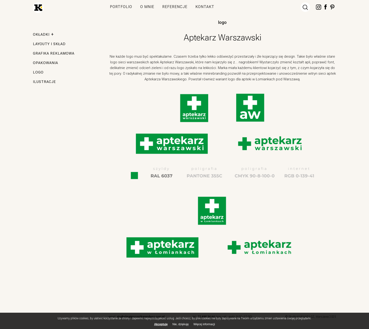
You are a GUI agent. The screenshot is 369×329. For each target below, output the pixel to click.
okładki (41, 34)
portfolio (121, 6)
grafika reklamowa (53, 53)
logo (222, 22)
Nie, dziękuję (180, 325)
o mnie (147, 6)
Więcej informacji (204, 325)
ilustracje (44, 82)
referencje (174, 6)
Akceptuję (161, 325)
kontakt (204, 6)
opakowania (45, 63)
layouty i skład (49, 44)
